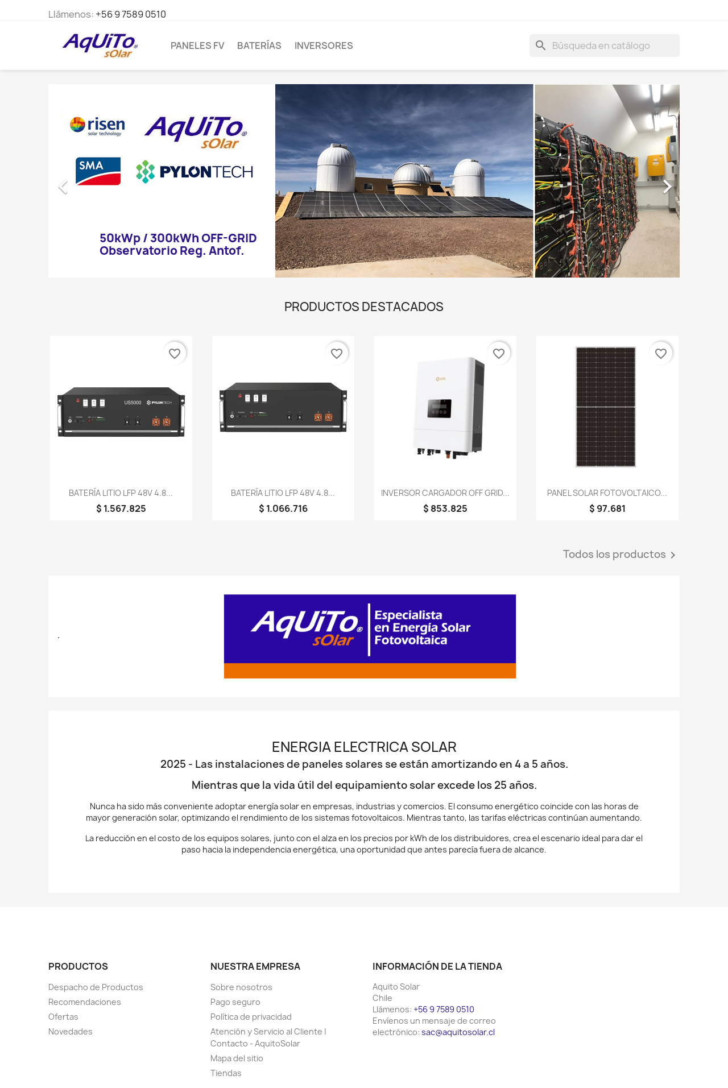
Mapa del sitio (236, 1058)
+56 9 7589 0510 (131, 14)
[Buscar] (605, 45)
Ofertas (63, 1016)
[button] (95, 181)
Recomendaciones (84, 1001)
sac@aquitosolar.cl (458, 1032)
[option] (364, 181)
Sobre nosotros (241, 987)
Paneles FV (197, 45)
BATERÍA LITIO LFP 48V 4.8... (121, 492)
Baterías (259, 45)
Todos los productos (621, 555)
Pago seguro (235, 1001)
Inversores (324, 45)
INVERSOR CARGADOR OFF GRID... (445, 492)
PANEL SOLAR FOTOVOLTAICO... (607, 492)
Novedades (70, 1031)
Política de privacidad (251, 1016)
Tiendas (226, 1073)
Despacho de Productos (95, 987)
